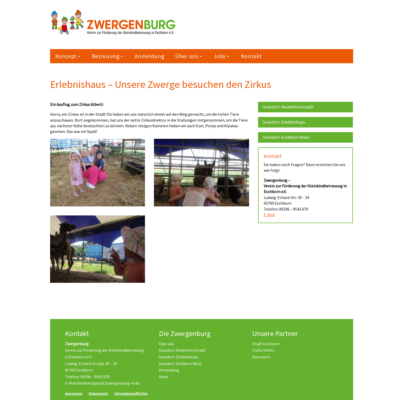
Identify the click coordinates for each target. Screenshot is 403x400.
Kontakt (251, 56)
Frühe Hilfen (263, 350)
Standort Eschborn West (286, 137)
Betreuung (106, 56)
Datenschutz (98, 393)
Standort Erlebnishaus (284, 122)
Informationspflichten (131, 393)
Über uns (186, 56)
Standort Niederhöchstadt (288, 107)
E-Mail (269, 214)
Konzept (66, 56)
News (163, 376)
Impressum (73, 393)
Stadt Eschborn (266, 343)
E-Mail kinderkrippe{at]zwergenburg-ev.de (102, 383)
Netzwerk (261, 356)
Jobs (220, 56)
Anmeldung (149, 56)
